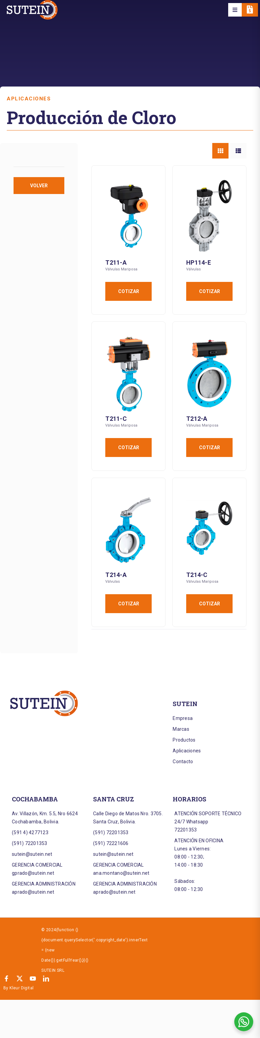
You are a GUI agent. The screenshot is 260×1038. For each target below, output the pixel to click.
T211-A (116, 262)
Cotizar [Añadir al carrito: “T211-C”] (128, 447)
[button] (235, 10)
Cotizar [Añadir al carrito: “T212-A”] (209, 447)
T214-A (116, 574)
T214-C (197, 574)
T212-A (197, 418)
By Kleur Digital (18, 988)
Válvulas (193, 269)
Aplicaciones (29, 99)
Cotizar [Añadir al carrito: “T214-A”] (128, 603)
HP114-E (198, 262)
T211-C (116, 418)
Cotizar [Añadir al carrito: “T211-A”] (128, 291)
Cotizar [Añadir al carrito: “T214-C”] (209, 603)
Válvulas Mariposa (121, 269)
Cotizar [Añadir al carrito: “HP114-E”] (209, 291)
